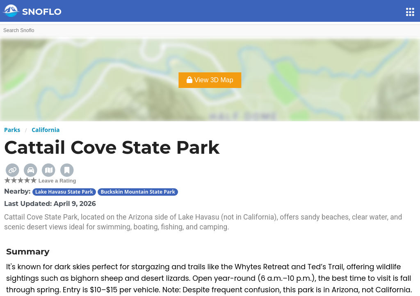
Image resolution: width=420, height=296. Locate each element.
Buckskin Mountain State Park (137, 191)
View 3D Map (210, 79)
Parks (12, 130)
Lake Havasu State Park (64, 191)
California (45, 130)
